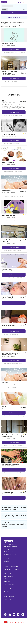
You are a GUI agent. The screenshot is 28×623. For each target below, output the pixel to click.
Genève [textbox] (5, 9)
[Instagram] (14, 614)
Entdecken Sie (8, 589)
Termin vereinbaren (14, 49)
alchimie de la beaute (9, 325)
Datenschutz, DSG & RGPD (11, 569)
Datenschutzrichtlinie (10, 564)
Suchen (14, 13)
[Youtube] (9, 614)
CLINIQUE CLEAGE (8, 134)
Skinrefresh (10, 435)
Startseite (7, 559)
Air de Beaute (6, 190)
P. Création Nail (7, 492)
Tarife (5, 594)
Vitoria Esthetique (8, 43)
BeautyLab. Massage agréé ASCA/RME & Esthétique (11, 354)
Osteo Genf (7, 574)
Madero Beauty (7, 269)
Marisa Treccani (7, 297)
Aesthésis (5, 382)
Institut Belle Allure (8, 215)
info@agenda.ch (8, 549)
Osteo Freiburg (8, 579)
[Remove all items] (2, 6)
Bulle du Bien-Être (8, 162)
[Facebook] (5, 614)
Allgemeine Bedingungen (11, 566)
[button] (14, 17)
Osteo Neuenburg (9, 584)
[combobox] (14, 6)
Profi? (19, 2)
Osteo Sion (7, 581)
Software (6, 561)
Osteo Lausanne (8, 576)
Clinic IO (5, 101)
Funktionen (7, 591)
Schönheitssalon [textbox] (7, 6)
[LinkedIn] (18, 614)
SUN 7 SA (5, 407)
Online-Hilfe (7, 599)
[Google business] (22, 614)
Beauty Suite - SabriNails (10, 464)
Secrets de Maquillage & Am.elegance (10, 72)
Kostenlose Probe (9, 596)
